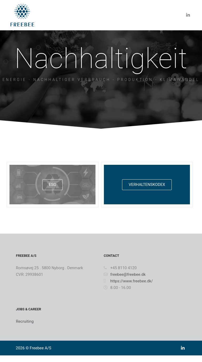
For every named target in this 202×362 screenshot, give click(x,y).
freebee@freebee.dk (124, 274)
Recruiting (25, 321)
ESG (52, 184)
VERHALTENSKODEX (147, 184)
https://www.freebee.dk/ (128, 281)
